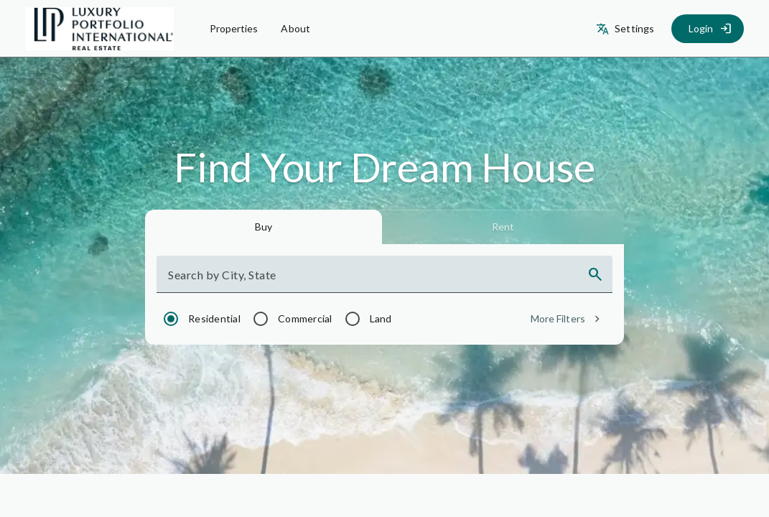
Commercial (305, 318)
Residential (214, 318)
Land (381, 318)
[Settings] (626, 28)
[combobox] (371, 280)
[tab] (263, 227)
